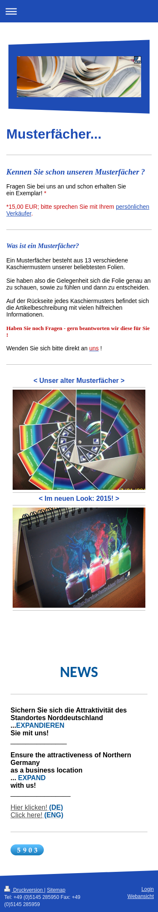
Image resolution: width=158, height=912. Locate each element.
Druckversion (24, 890)
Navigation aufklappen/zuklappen (79, 11)
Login (148, 889)
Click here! (27, 815)
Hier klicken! (29, 807)
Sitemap (56, 890)
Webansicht (141, 896)
